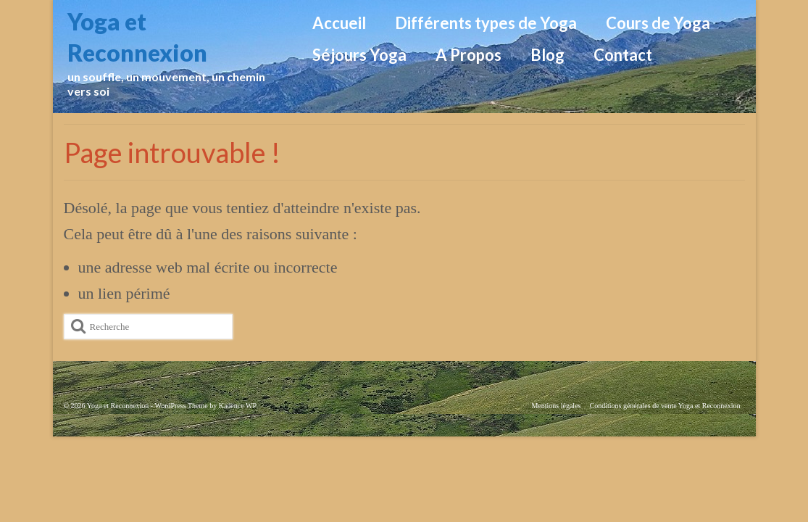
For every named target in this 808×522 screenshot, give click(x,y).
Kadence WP (238, 406)
